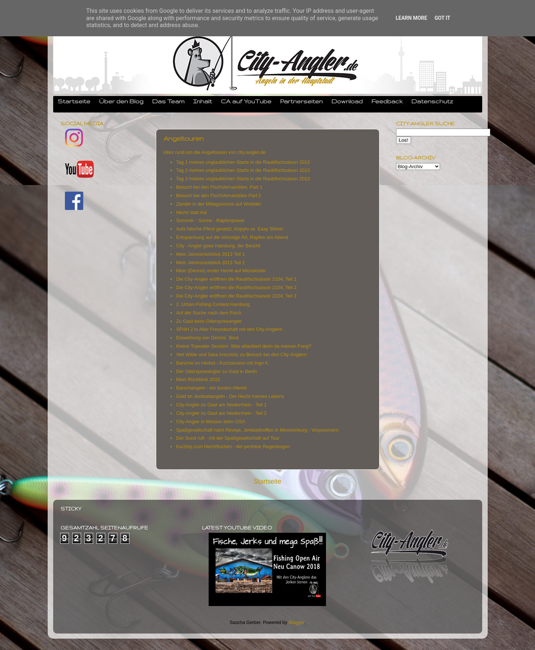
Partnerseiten (301, 101)
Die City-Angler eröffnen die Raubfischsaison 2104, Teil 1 (236, 279)
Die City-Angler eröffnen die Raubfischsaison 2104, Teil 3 (236, 296)
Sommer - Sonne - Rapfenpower (210, 220)
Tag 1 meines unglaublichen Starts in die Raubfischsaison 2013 (243, 162)
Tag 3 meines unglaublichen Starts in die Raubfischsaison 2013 (243, 178)
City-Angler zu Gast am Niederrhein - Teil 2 (222, 413)
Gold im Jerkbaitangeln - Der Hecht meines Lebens (230, 396)
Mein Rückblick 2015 (198, 379)
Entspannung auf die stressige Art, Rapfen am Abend (232, 237)
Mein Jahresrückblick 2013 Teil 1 (210, 254)
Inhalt (202, 101)
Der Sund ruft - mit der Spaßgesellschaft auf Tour (228, 438)
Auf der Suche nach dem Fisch (208, 312)
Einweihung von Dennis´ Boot (207, 337)
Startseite (74, 101)
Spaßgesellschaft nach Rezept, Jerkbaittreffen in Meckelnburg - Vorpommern (258, 430)
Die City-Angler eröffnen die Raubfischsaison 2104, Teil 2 (237, 287)
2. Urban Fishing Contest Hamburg (213, 304)
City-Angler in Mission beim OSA (211, 421)
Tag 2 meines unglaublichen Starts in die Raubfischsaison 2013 (243, 170)
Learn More (411, 18)
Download (347, 101)
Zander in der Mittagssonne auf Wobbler (219, 204)
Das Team (168, 101)
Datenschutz (432, 101)
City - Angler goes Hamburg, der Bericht (218, 245)
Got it (442, 18)
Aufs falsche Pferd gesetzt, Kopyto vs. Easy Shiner (229, 229)
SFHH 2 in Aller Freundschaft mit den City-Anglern (229, 329)
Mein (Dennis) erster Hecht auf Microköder (221, 270)
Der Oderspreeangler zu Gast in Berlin (216, 371)
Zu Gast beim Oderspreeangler (209, 321)
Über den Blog (121, 101)
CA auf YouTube (246, 101)
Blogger (296, 622)
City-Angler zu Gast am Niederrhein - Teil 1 (222, 404)
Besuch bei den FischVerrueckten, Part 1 (219, 187)
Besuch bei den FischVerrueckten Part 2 (218, 195)
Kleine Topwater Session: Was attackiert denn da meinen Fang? (244, 346)
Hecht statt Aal (191, 212)
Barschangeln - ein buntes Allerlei (212, 388)
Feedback (387, 101)
